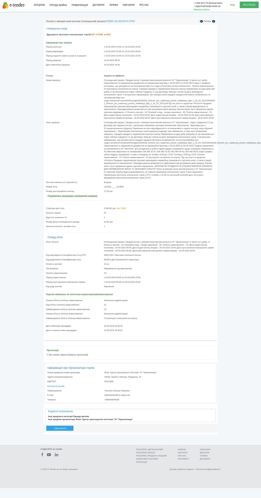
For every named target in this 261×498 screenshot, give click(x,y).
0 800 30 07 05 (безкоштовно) (208, 3)
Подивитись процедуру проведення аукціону (72, 196)
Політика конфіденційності (208, 469)
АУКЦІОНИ (39, 4)
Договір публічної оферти (182, 469)
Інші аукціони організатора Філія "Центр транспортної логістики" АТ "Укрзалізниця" (90, 419)
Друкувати (60, 428)
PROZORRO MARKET (145, 453)
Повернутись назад (56, 28)
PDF (92, 34)
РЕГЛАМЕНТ (183, 459)
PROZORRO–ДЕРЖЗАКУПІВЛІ (149, 449)
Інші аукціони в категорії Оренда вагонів (68, 416)
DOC (108, 34)
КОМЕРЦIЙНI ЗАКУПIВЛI (147, 459)
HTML (100, 34)
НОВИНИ (182, 449)
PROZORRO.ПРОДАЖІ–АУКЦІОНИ (151, 456)
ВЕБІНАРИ (204, 453)
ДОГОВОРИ (98, 4)
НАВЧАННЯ (128, 4)
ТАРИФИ (113, 4)
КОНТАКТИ (183, 453)
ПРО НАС (144, 4)
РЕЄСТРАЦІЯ (249, 4)
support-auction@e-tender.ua (207, 6)
